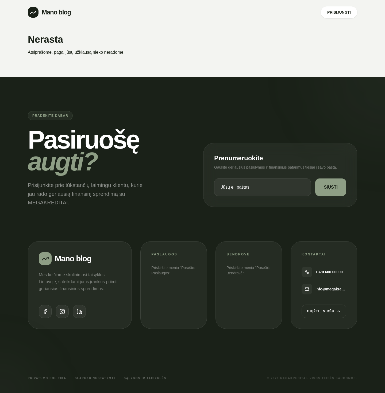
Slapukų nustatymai (95, 378)
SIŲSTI (331, 187)
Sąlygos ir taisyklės (145, 378)
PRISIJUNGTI (339, 12)
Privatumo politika (47, 378)
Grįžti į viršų (324, 311)
